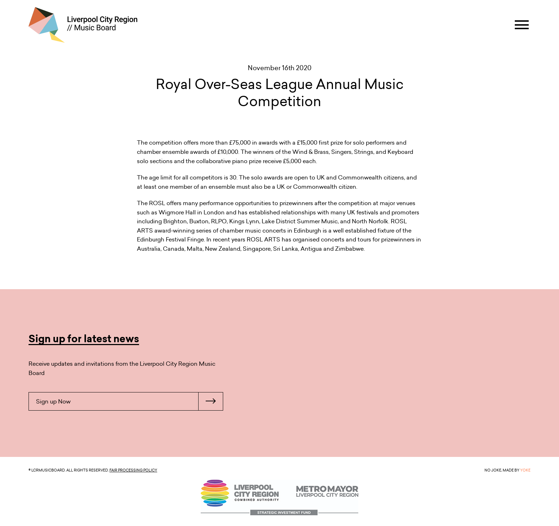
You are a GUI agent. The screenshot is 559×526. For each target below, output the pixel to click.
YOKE (525, 470)
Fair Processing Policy (133, 470)
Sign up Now (129, 401)
